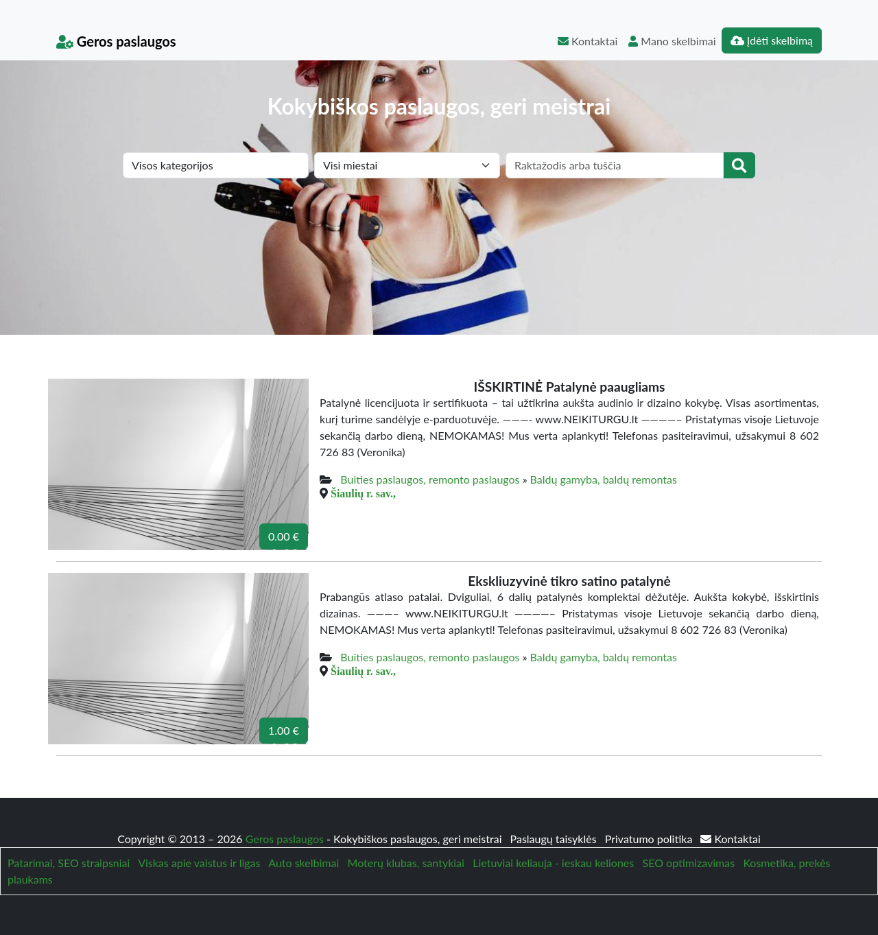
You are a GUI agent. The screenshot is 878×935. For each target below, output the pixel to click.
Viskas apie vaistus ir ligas (199, 862)
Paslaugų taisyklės (555, 838)
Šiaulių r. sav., (363, 493)
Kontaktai (587, 40)
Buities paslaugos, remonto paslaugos (429, 479)
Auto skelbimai (303, 862)
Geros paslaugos (116, 41)
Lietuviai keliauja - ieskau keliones (553, 862)
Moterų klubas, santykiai (406, 862)
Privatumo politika (650, 838)
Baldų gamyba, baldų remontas (603, 479)
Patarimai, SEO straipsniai (69, 862)
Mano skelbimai (671, 40)
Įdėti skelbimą (772, 40)
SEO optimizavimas (689, 862)
